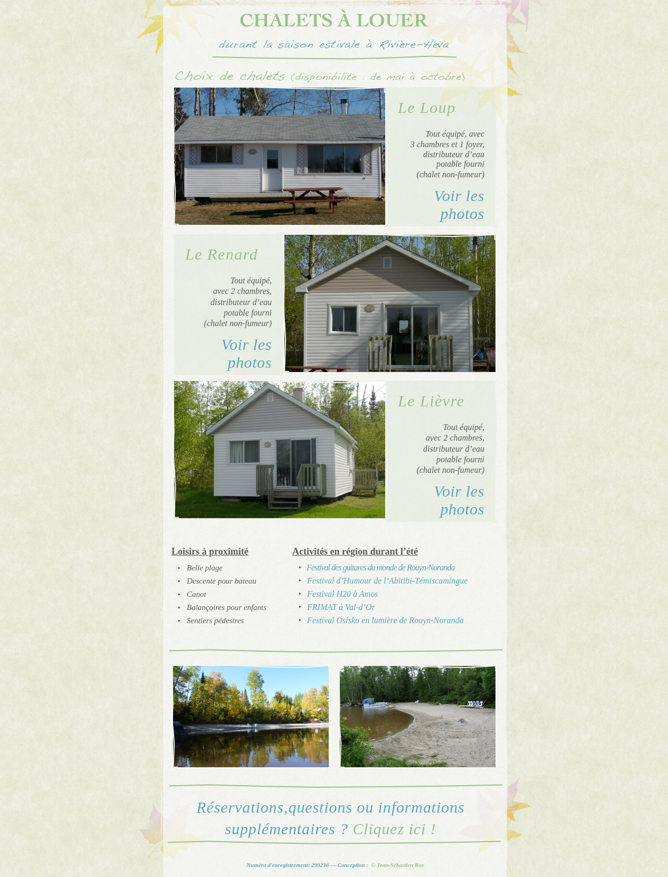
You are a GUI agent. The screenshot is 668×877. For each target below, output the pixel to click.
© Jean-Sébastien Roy (397, 865)
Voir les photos (459, 204)
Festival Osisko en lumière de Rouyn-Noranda (385, 620)
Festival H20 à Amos (342, 593)
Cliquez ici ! (394, 828)
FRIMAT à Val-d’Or (341, 607)
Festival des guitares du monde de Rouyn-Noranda (380, 567)
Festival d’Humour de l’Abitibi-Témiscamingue (387, 580)
